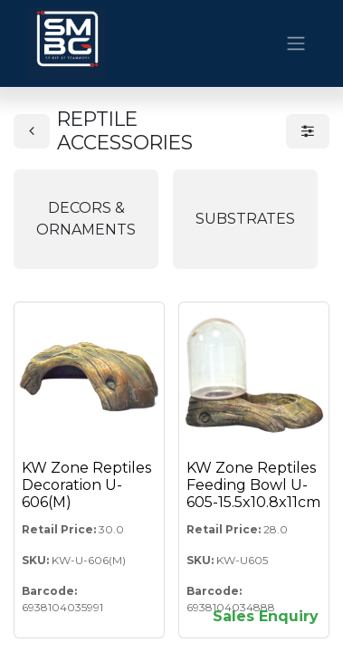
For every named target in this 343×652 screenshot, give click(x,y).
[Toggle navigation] (296, 43)
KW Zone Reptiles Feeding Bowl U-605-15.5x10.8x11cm (253, 485)
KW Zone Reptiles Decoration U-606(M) (86, 485)
